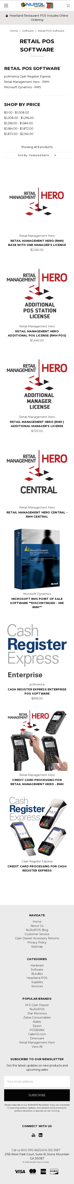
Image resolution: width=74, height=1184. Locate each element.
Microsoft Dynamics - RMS (22, 87)
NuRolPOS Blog (37, 930)
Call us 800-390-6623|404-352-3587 (36, 1150)
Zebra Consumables (37, 1017)
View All (37, 1046)
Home (37, 921)
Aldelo (37, 1021)
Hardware (37, 965)
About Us (37, 926)
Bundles (37, 974)
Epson (37, 1026)
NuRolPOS (37, 1009)
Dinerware (37, 1038)
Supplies (37, 982)
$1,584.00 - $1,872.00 (18, 128)
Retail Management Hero (37, 1042)
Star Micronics (37, 1013)
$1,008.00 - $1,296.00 (19, 118)
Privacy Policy (37, 942)
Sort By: (23, 155)
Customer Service (37, 934)
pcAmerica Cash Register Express (27, 76)
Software (37, 969)
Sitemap (37, 946)
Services (37, 986)
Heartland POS (37, 978)
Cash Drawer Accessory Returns (37, 938)
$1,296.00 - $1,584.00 (18, 123)
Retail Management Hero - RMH (27, 82)
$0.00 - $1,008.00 (16, 112)
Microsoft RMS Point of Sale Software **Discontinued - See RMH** (37, 603)
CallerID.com (37, 1034)
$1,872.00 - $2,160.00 (18, 134)
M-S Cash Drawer (37, 1005)
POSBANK (37, 1030)
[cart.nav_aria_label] (69, 5)
